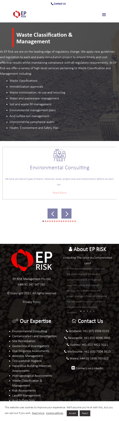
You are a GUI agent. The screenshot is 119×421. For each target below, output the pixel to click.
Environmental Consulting (29, 331)
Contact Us (60, 3)
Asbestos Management (27, 356)
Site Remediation (23, 341)
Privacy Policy (32, 302)
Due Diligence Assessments (30, 351)
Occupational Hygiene (27, 361)
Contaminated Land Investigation (34, 336)
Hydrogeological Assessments (32, 376)
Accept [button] (72, 413)
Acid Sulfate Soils (23, 400)
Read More (60, 192)
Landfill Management (26, 395)
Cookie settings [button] (54, 413)
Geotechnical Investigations (30, 346)
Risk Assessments (24, 390)
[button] (53, 214)
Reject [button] (85, 413)
